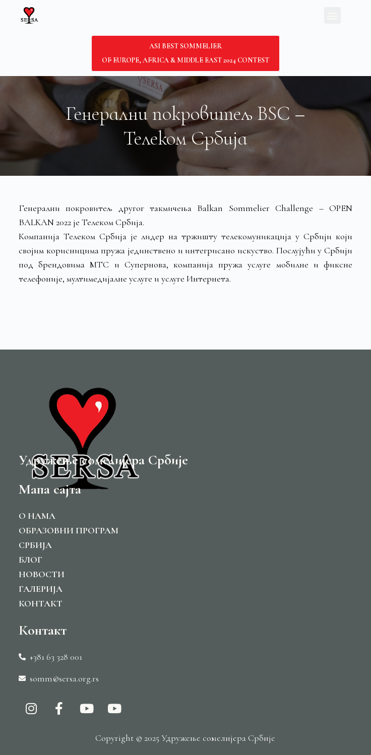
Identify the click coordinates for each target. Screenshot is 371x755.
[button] (332, 15)
